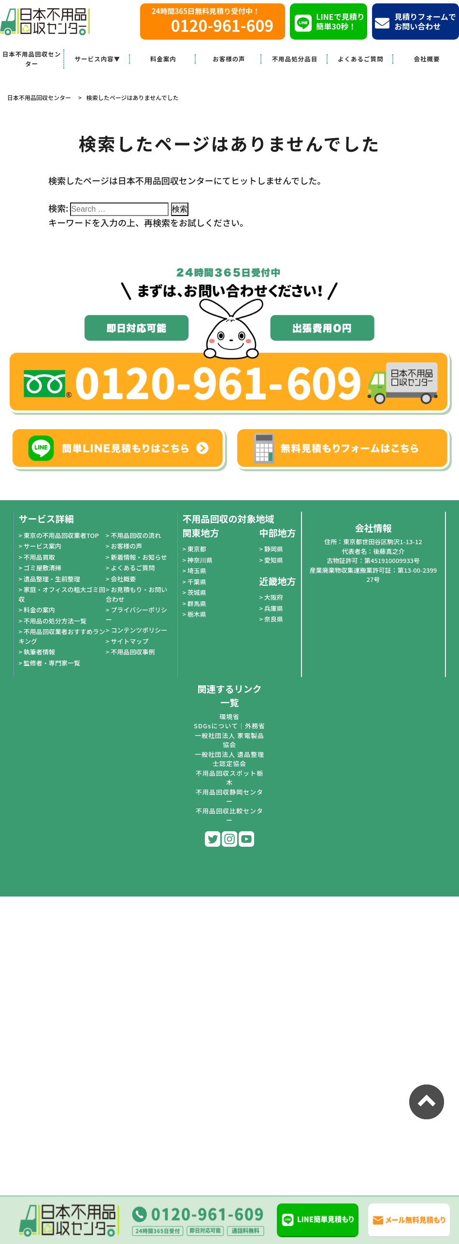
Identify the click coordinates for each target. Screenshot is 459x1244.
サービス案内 (42, 545)
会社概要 (427, 58)
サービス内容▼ (97, 58)
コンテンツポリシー (139, 630)
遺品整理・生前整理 (52, 578)
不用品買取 (39, 557)
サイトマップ (129, 641)
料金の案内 (39, 609)
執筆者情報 (39, 651)
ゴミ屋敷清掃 (42, 567)
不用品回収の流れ (136, 535)
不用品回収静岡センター (229, 796)
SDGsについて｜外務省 (229, 725)
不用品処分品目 (295, 58)
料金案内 (163, 58)
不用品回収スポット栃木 (229, 777)
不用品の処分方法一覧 (55, 620)
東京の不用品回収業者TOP (61, 535)
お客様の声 (229, 58)
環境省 (229, 716)
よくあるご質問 (361, 58)
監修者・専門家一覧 (52, 662)
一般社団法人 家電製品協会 (229, 740)
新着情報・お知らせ (139, 557)
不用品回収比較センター (229, 815)
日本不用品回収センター (31, 58)
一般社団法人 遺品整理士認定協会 (229, 759)
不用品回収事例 (133, 651)
